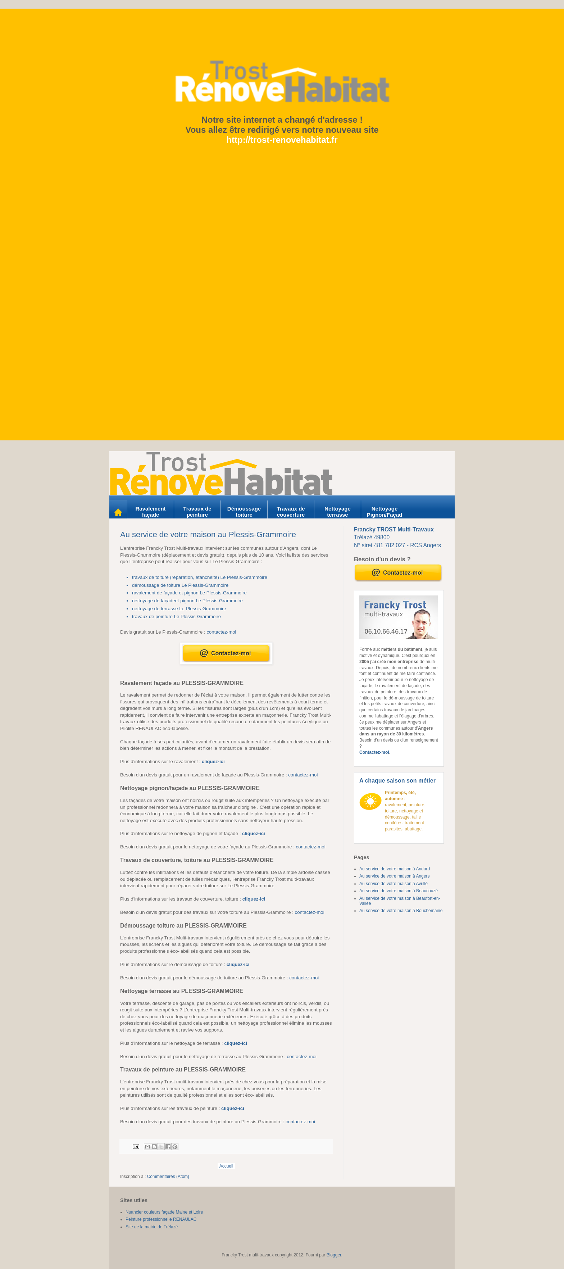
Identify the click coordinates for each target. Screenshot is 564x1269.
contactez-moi (221, 632)
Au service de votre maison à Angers (394, 876)
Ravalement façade (151, 512)
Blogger (334, 1254)
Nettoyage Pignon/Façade (384, 515)
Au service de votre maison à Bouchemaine (400, 910)
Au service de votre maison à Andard (394, 868)
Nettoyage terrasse (338, 512)
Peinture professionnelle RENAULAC (161, 1219)
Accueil (226, 1166)
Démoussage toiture (245, 512)
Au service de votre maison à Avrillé (393, 883)
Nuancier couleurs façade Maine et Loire (164, 1212)
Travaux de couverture (291, 512)
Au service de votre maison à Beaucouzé (398, 890)
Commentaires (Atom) (168, 1176)
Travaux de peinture (198, 512)
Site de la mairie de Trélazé (152, 1226)
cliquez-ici (213, 761)
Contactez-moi (374, 752)
